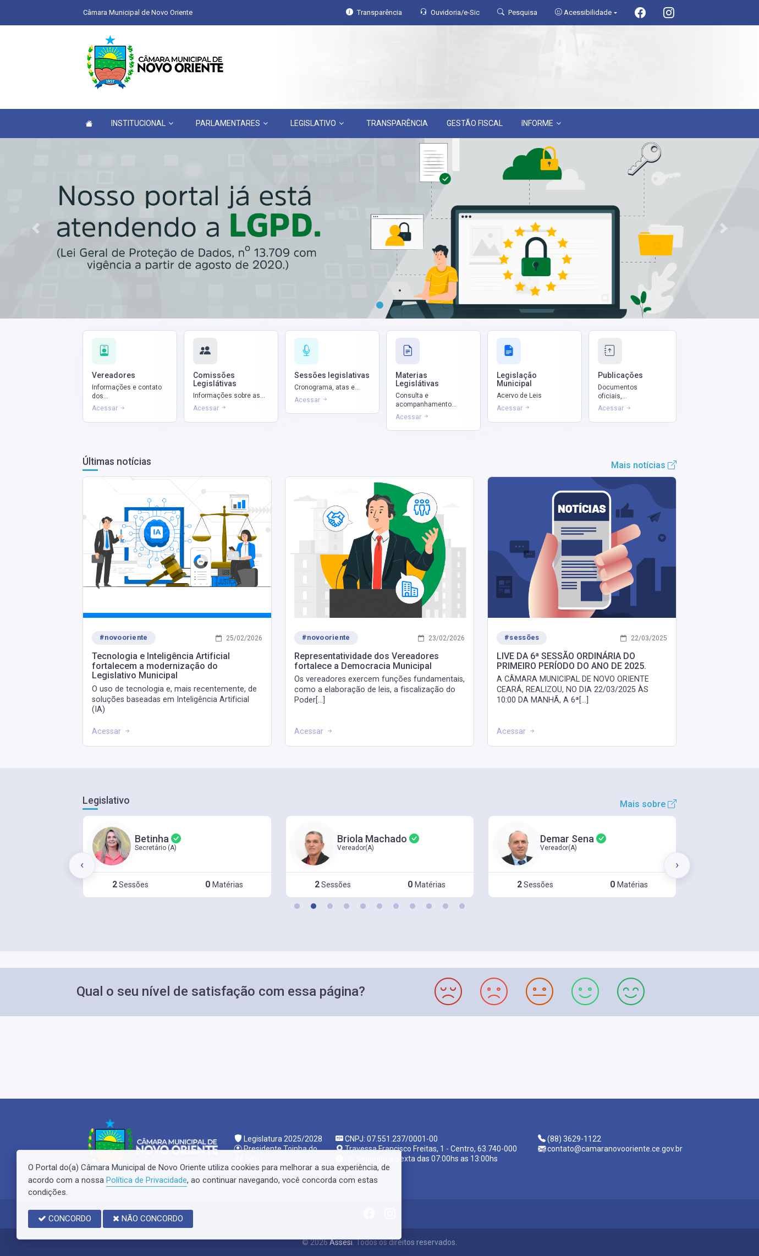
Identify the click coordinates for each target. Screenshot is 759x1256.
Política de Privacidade (146, 1180)
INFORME (541, 123)
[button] (297, 906)
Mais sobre (648, 804)
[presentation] (82, 865)
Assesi (341, 1242)
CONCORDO (64, 1219)
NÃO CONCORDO (148, 1219)
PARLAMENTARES (232, 123)
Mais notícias (643, 465)
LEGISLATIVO (317, 123)
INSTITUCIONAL (142, 123)
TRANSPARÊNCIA (397, 123)
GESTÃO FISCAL (475, 123)
